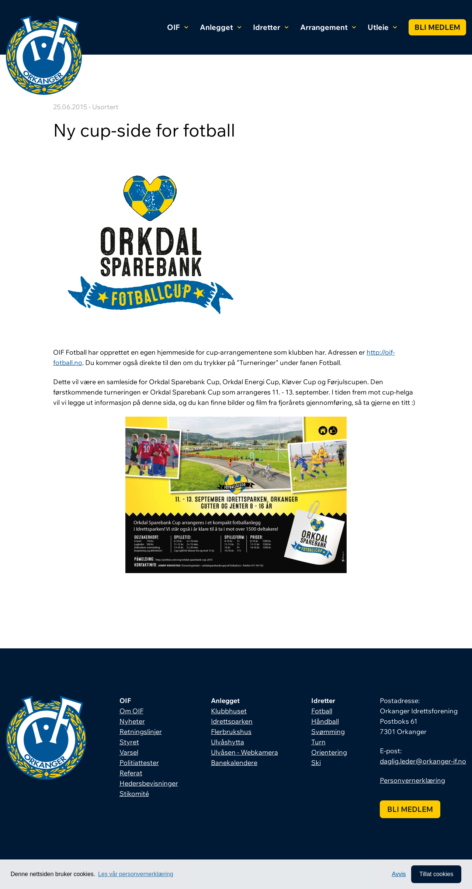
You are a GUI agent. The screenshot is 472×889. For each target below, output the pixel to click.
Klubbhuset (229, 711)
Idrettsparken (232, 721)
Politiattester (139, 762)
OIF (177, 27)
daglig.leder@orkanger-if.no (423, 761)
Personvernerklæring (412, 780)
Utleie (382, 27)
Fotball (321, 711)
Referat (130, 773)
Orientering (329, 752)
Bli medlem (437, 27)
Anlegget (220, 27)
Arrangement (328, 27)
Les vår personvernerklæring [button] (135, 874)
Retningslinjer (140, 731)
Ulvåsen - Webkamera (244, 752)
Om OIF (131, 711)
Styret (129, 742)
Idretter (270, 27)
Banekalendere (234, 762)
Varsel (128, 752)
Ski (316, 762)
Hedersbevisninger (148, 783)
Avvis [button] (399, 874)
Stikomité (134, 793)
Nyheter (132, 721)
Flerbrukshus (231, 731)
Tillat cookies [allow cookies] (436, 874)
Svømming (328, 731)
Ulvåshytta (227, 742)
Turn (318, 742)
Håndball (325, 721)
